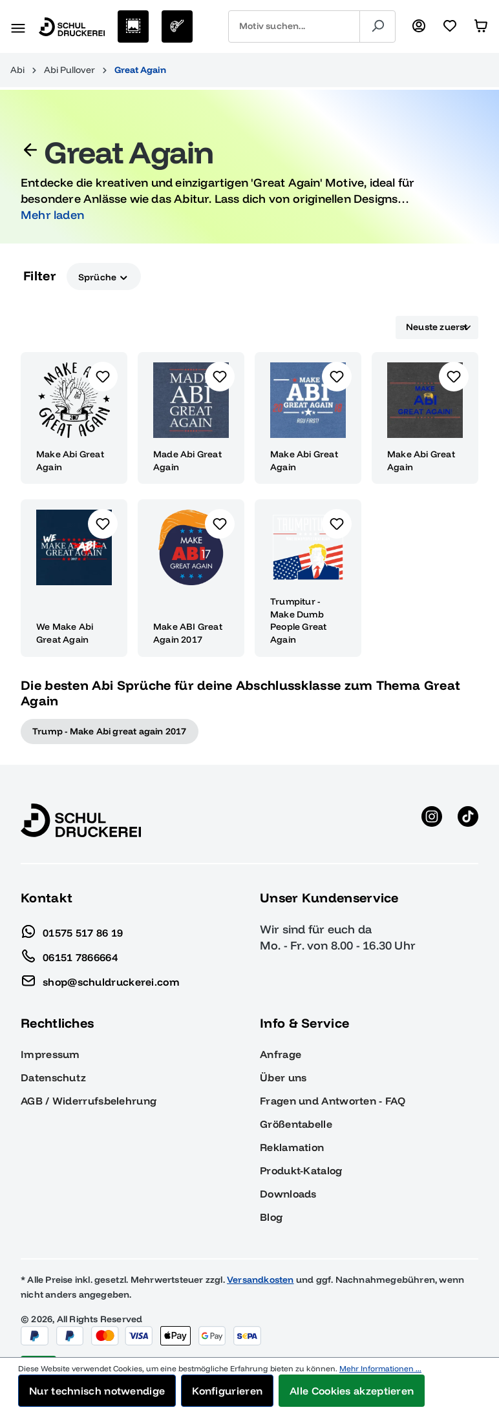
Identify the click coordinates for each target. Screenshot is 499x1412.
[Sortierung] (437, 327)
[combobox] (294, 26)
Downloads (288, 1193)
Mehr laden (52, 214)
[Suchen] (377, 26)
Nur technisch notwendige (97, 1390)
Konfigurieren (227, 1390)
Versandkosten (260, 1279)
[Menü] (18, 26)
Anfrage (280, 1054)
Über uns (283, 1077)
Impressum (50, 1054)
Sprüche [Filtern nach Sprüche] (103, 276)
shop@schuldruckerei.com (100, 978)
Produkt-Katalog (301, 1170)
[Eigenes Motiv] (177, 26)
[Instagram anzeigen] (431, 820)
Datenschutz (53, 1077)
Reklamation (292, 1147)
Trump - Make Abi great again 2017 (109, 731)
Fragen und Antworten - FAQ (332, 1100)
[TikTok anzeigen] (468, 820)
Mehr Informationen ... (380, 1368)
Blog (271, 1216)
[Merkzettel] (450, 26)
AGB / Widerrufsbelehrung (88, 1100)
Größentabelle (296, 1123)
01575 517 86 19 (72, 929)
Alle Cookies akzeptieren (352, 1390)
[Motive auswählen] (133, 26)
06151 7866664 (69, 954)
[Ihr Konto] (419, 26)
